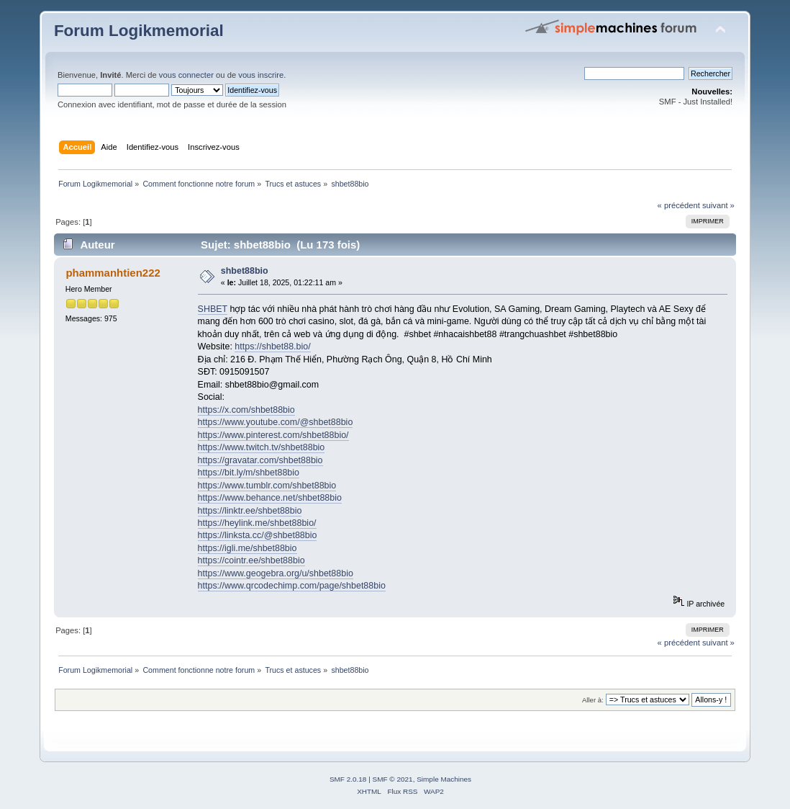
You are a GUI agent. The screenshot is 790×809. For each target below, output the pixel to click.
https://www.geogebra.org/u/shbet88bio (275, 573)
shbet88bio (244, 271)
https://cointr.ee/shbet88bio (251, 560)
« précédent (679, 205)
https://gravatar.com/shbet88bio (260, 460)
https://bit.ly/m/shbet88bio (248, 473)
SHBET (212, 309)
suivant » (718, 205)
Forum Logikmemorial (139, 31)
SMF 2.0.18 (348, 779)
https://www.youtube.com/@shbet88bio (275, 422)
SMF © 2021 (393, 779)
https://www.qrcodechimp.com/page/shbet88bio (292, 586)
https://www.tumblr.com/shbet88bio (267, 486)
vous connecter (186, 75)
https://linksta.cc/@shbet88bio (257, 535)
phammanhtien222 (112, 273)
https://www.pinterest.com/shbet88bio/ (273, 435)
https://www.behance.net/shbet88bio (270, 498)
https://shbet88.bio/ (272, 346)
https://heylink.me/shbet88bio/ (257, 523)
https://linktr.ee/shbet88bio (250, 511)
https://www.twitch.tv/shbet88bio (261, 447)
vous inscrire (260, 75)
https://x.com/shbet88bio (246, 410)
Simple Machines (444, 779)
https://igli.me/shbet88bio (247, 548)
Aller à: (593, 700)
